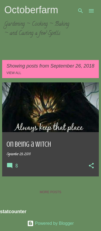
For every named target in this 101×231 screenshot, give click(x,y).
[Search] (80, 10)
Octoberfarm (31, 9)
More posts (50, 192)
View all (13, 73)
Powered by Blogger (50, 223)
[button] (91, 166)
